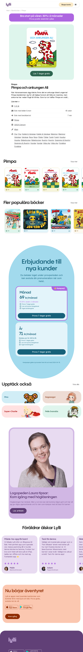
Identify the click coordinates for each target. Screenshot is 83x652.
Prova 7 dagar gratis (41, 316)
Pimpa (24, 10)
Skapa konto (66, 4)
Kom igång (12, 616)
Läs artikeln (18, 511)
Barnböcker (15, 10)
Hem (8, 10)
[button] (75, 4)
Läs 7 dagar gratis (41, 73)
